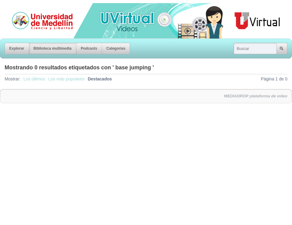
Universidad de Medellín (37, 7)
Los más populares (66, 78)
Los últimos (34, 78)
